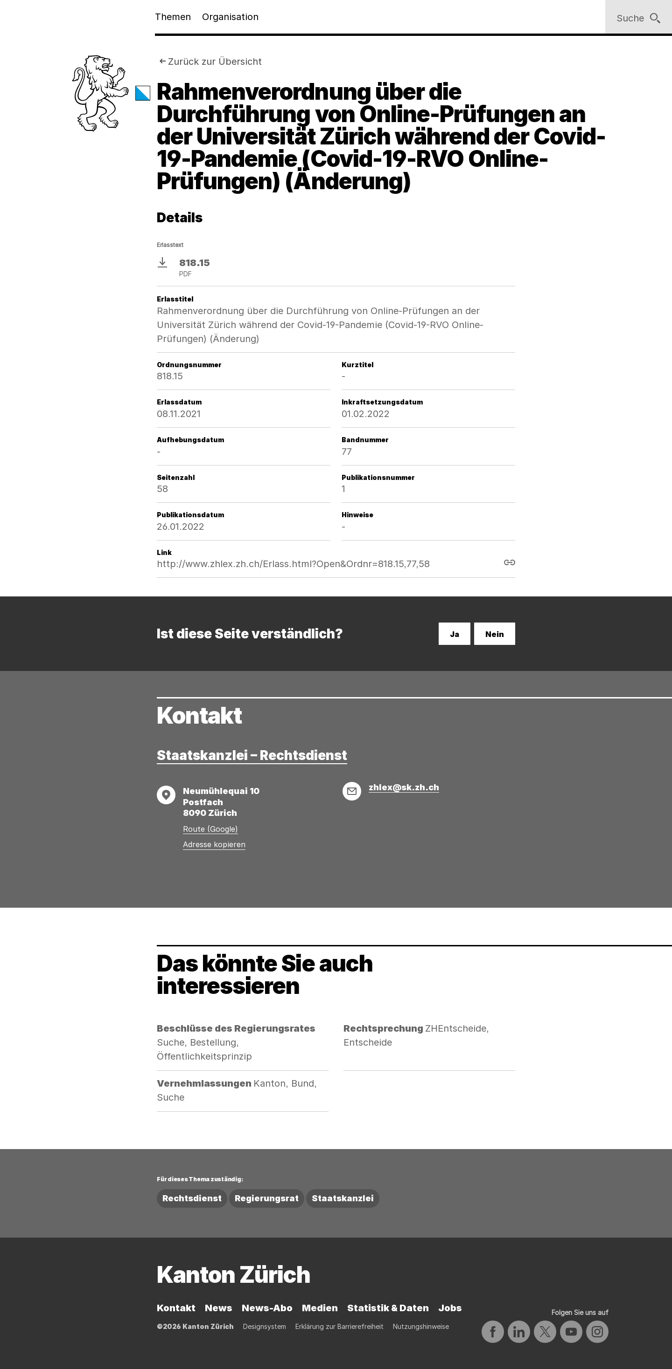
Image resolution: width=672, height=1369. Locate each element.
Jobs (450, 1308)
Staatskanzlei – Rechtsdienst (252, 755)
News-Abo (267, 1308)
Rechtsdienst (192, 1198)
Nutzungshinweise (421, 1326)
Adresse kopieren (214, 844)
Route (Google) (210, 829)
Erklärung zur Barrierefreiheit (339, 1326)
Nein (494, 634)
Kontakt (176, 1308)
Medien (320, 1308)
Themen (173, 16)
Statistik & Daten (388, 1308)
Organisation (230, 16)
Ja (454, 634)
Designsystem (264, 1326)
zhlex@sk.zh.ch (404, 787)
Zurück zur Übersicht (215, 61)
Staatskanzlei (343, 1198)
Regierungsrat (267, 1198)
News (218, 1308)
